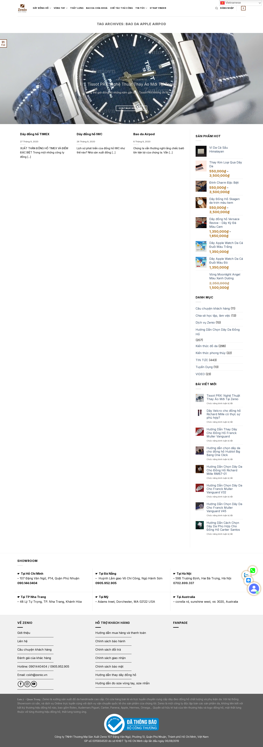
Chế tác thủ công (126, 8)
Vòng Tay (65, 8)
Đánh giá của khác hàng (34, 658)
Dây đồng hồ (46, 8)
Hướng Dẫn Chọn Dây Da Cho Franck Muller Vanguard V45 (224, 507)
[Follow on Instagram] (27, 684)
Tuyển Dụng (204, 367)
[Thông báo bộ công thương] (131, 724)
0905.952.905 (59, 666)
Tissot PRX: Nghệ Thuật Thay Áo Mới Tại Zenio (131, 84)
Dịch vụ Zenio (205, 322)
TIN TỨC (202, 360)
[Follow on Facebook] (21, 684)
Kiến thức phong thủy (211, 353)
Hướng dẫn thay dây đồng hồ (115, 675)
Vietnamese (230, 3)
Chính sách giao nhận (110, 658)
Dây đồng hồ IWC (89, 134)
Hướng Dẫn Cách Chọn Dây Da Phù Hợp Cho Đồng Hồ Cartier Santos (223, 526)
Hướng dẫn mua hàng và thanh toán (120, 633)
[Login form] (227, 8)
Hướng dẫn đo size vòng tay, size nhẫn (122, 683)
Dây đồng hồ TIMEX (34, 134)
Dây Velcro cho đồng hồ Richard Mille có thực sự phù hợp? (224, 414)
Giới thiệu (24, 633)
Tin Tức (146, 8)
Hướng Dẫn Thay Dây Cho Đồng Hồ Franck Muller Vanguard (222, 433)
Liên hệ (22, 641)
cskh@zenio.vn (36, 675)
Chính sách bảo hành (110, 641)
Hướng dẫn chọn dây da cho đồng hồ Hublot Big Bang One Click (223, 451)
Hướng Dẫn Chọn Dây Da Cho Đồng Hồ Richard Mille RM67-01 (224, 470)
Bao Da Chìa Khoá (101, 8)
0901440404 (38, 666)
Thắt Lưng (81, 8)
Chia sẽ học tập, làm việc (213, 315)
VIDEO (200, 374)
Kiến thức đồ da (207, 346)
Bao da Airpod (144, 134)
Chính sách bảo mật (109, 666)
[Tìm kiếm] (216, 8)
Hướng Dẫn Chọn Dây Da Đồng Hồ (218, 332)
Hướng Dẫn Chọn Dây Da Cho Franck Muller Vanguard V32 (224, 489)
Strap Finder (162, 8)
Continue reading (131, 108)
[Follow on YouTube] (34, 684)
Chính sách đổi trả (108, 649)
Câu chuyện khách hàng (213, 308)
